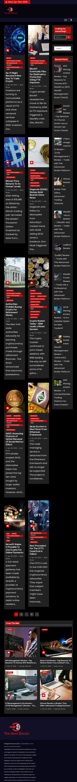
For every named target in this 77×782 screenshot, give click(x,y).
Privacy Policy (8, 746)
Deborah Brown (59, 709)
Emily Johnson (23, 709)
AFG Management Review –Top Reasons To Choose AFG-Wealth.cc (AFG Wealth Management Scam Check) (20, 663)
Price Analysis (11, 177)
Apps (8, 533)
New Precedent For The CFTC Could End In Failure (38, 549)
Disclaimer (17, 746)
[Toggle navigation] (65, 20)
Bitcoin (9, 58)
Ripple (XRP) (34, 317)
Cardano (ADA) (41, 296)
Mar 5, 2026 (11, 709)
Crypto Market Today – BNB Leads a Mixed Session (37, 325)
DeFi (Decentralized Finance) (12, 63)
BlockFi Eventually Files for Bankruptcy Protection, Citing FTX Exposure (38, 75)
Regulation (10, 300)
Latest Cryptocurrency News (13, 67)
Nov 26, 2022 (12, 448)
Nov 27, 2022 (12, 319)
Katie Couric (57, 666)
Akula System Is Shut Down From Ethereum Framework (38, 430)
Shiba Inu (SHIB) (35, 186)
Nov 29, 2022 (12, 85)
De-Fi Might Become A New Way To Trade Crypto (13, 77)
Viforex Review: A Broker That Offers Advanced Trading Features (55, 704)
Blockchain (10, 290)
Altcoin (33, 170)
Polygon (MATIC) (35, 311)
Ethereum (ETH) (35, 304)
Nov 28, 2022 (12, 190)
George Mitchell (24, 666)
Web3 (8, 540)
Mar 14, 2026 (11, 666)
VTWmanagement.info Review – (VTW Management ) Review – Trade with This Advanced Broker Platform (21, 706)
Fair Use (30, 780)
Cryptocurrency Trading (13, 61)
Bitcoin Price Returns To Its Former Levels (13, 184)
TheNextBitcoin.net (27, 744)
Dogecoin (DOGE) (35, 176)
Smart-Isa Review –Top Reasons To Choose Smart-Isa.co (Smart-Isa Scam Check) (55, 662)
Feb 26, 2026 (46, 709)
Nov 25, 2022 (12, 556)
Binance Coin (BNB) (36, 293)
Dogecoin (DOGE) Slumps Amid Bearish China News (38, 193)
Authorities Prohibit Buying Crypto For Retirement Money (14, 309)
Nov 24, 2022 (36, 558)
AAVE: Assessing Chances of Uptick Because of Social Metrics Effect (14, 439)
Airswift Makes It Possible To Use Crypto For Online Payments (14, 548)
